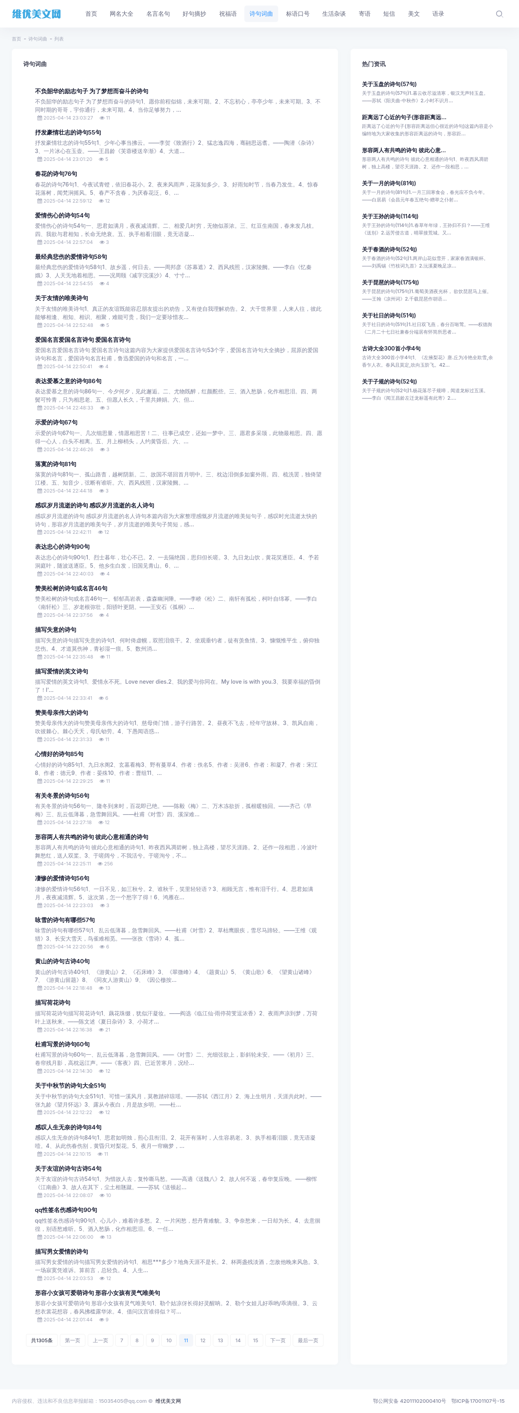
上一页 (100, 1340)
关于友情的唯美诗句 (61, 298)
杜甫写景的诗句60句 (62, 1044)
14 (238, 1340)
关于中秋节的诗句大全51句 (70, 1085)
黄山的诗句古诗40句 (62, 961)
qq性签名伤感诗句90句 (66, 1210)
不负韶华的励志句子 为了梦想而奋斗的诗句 (92, 91)
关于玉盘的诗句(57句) (389, 84)
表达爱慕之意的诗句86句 (68, 381)
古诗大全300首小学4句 (391, 348)
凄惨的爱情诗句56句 (62, 878)
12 (202, 1340)
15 (255, 1340)
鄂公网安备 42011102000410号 (409, 1401)
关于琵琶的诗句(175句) (390, 282)
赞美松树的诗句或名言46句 (71, 588)
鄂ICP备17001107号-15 (477, 1401)
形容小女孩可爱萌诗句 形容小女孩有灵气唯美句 (98, 1293)
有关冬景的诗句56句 (62, 795)
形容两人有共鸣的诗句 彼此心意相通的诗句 (92, 837)
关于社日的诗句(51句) (389, 315)
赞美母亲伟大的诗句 (61, 712)
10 (169, 1340)
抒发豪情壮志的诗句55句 (68, 132)
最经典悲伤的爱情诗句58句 (71, 256)
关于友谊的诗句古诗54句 (68, 1168)
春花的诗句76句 (56, 173)
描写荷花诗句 (52, 1002)
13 (220, 1340)
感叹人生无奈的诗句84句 (68, 1127)
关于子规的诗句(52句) (389, 381)
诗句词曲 (37, 39)
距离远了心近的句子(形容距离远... (404, 117)
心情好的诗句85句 (59, 754)
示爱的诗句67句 (56, 422)
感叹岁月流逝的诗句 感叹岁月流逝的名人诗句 (95, 505)
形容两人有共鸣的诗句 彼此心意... (404, 150)
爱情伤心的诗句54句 (62, 215)
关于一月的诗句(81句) (389, 183)
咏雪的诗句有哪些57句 (65, 920)
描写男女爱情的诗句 (61, 1251)
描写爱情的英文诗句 (61, 671)
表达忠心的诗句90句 (62, 546)
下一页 (278, 1340)
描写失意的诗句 (55, 629)
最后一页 (308, 1340)
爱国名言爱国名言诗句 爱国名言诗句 (83, 339)
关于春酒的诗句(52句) (389, 249)
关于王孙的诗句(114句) (390, 216)
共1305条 (42, 1340)
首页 (16, 39)
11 (186, 1340)
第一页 (72, 1340)
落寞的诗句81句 (56, 464)
